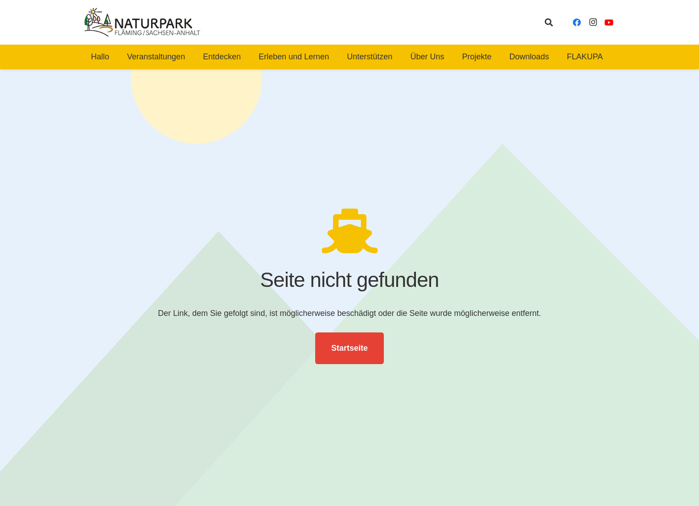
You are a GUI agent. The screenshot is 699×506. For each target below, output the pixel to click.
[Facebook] (577, 22)
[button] (549, 22)
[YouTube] (609, 22)
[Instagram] (593, 22)
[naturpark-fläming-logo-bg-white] (142, 22)
